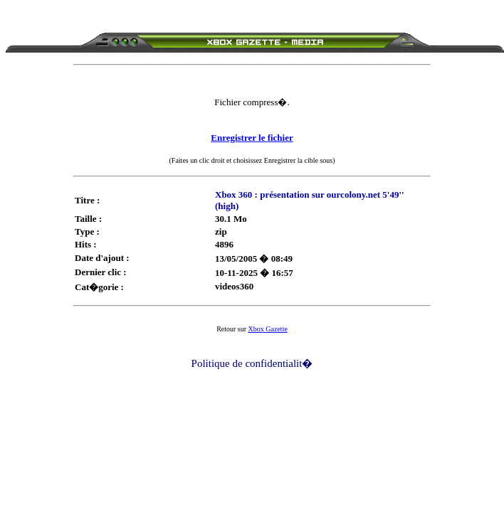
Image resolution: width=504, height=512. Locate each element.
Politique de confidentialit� (252, 363)
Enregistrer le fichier (252, 137)
